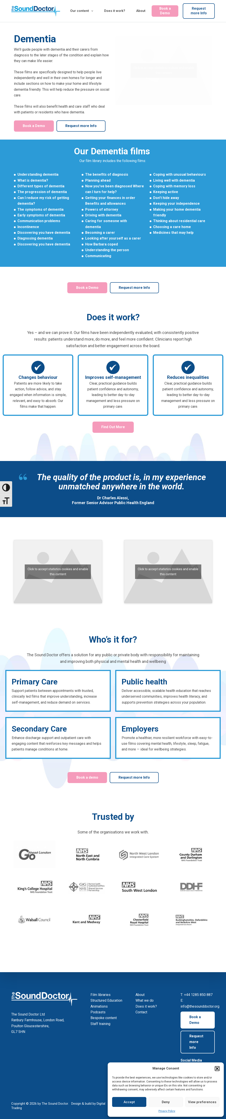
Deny (166, 1102)
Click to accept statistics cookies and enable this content (164, 70)
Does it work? (114, 11)
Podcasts (97, 1012)
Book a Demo (165, 10)
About (140, 11)
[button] (217, 1068)
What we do (145, 1000)
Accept (129, 1102)
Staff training (100, 1024)
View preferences (202, 1102)
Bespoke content (103, 1018)
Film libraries (100, 995)
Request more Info (199, 10)
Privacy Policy (166, 1111)
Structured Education (106, 1000)
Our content (82, 11)
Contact (141, 1012)
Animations (99, 1006)
